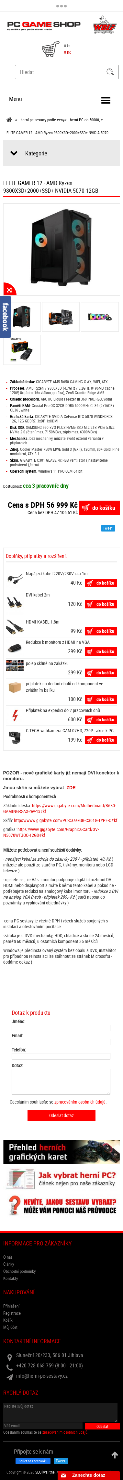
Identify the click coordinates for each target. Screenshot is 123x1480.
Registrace (12, 1313)
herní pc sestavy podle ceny (42, 119)
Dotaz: (17, 1065)
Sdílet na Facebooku (33, 1460)
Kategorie (36, 153)
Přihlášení (11, 1306)
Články (8, 1264)
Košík (8, 1320)
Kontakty (10, 1278)
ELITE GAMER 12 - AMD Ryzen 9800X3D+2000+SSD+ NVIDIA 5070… (58, 132)
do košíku (103, 508)
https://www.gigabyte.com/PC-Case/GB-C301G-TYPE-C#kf (65, 820)
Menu (15, 99)
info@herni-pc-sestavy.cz (42, 1375)
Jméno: (18, 1021)
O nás (8, 1257)
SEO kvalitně (45, 1472)
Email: (17, 1036)
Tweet (108, 528)
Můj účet (10, 1327)
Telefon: (19, 1050)
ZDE (71, 787)
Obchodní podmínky (19, 1271)
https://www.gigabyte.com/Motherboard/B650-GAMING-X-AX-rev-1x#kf (59, 808)
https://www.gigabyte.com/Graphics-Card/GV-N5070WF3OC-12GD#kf (51, 832)
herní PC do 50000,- (85, 119)
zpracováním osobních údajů (80, 1102)
